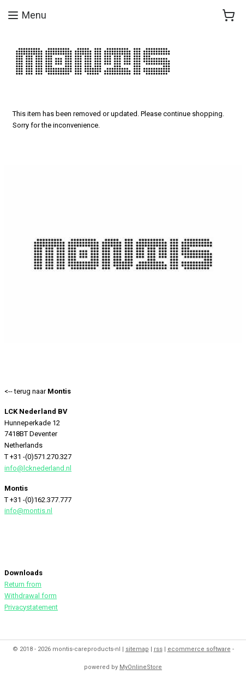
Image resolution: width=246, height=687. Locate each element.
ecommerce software (199, 649)
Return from (22, 584)
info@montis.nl (28, 511)
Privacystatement (31, 607)
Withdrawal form (30, 596)
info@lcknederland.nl (37, 468)
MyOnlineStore (140, 667)
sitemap (137, 649)
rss (158, 649)
